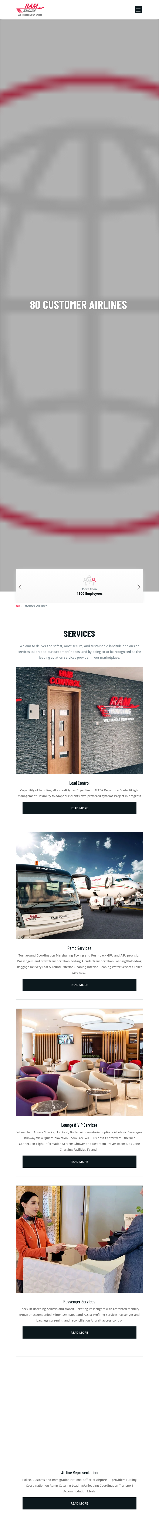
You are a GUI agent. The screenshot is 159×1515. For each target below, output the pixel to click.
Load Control (79, 783)
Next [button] (139, 587)
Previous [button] (19, 587)
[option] (79, 586)
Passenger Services (79, 1301)
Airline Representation (79, 1472)
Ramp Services (79, 948)
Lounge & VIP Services (79, 1125)
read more (79, 808)
